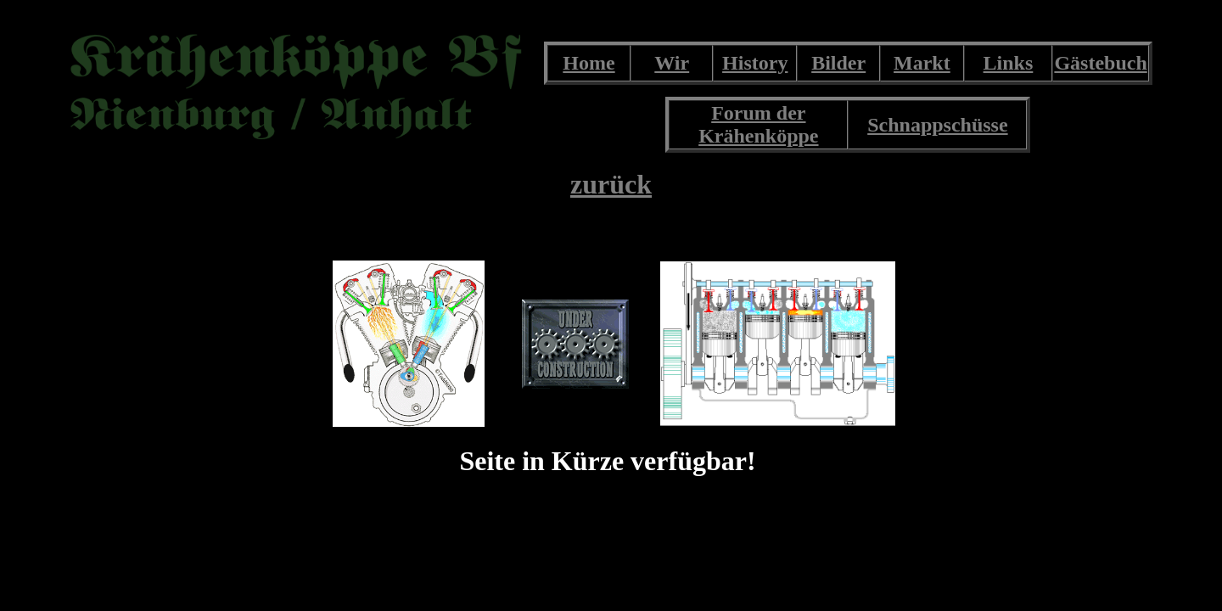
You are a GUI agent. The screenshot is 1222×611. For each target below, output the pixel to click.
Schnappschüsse (937, 125)
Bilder (838, 63)
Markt (922, 63)
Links (1009, 63)
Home (588, 63)
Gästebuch (1100, 63)
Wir (671, 63)
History (755, 63)
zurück (611, 184)
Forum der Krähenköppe (758, 124)
